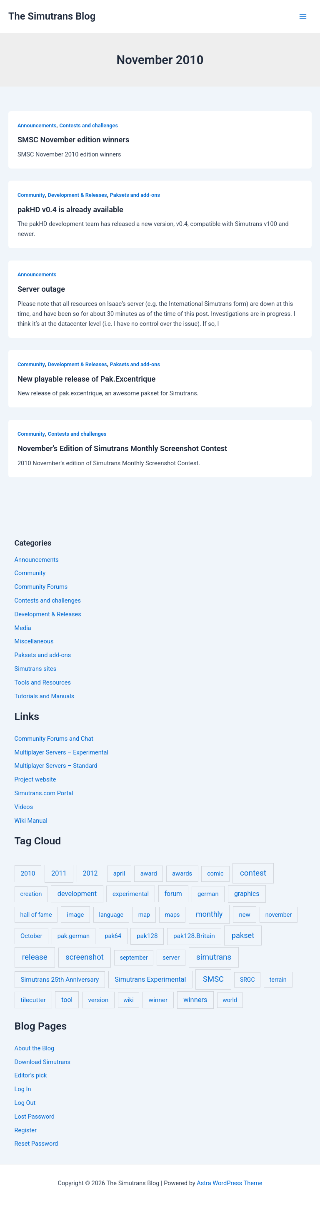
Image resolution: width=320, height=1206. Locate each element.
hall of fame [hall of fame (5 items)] (36, 914)
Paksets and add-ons (135, 195)
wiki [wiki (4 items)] (128, 1000)
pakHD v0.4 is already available (70, 209)
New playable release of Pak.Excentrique (86, 379)
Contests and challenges (88, 125)
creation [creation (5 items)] (31, 894)
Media (23, 628)
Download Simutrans (42, 1062)
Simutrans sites (36, 668)
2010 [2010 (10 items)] (28, 873)
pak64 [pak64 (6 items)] (113, 936)
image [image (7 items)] (75, 914)
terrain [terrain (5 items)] (278, 979)
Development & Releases (77, 195)
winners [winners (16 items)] (195, 1000)
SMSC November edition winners (73, 139)
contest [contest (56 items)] (253, 873)
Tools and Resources (43, 682)
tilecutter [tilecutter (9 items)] (32, 1000)
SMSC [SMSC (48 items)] (213, 979)
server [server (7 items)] (171, 957)
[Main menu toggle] (303, 16)
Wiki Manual (31, 820)
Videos (24, 807)
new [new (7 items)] (244, 914)
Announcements (37, 125)
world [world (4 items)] (229, 1000)
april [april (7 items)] (119, 873)
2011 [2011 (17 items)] (59, 873)
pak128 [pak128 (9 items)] (147, 936)
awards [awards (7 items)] (182, 873)
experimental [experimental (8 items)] (130, 894)
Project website (35, 779)
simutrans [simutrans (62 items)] (213, 957)
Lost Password (35, 1116)
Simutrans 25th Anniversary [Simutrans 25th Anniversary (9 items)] (59, 979)
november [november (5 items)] (278, 914)
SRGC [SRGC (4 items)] (247, 979)
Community (31, 195)
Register (26, 1130)
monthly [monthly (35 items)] (209, 914)
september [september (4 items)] (134, 957)
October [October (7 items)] (31, 936)
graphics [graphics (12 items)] (246, 894)
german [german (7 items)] (208, 894)
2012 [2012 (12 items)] (90, 873)
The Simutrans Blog (51, 16)
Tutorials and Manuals (45, 696)
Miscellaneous (34, 641)
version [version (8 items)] (98, 1000)
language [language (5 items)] (111, 914)
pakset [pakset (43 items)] (243, 935)
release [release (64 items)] (35, 957)
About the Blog (35, 1048)
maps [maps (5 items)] (172, 914)
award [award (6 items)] (148, 873)
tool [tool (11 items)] (66, 1000)
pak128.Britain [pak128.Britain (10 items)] (194, 936)
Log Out (25, 1103)
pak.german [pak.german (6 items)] (74, 936)
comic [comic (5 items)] (215, 873)
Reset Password (36, 1143)
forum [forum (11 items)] (173, 894)
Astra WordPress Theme (229, 1183)
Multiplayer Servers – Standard (56, 765)
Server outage (41, 289)
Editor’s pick (31, 1075)
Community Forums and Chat (54, 738)
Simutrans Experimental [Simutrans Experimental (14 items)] (150, 979)
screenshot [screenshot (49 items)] (84, 957)
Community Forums (41, 587)
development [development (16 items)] (77, 894)
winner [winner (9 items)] (158, 1000)
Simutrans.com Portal (44, 793)
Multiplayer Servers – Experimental (61, 752)
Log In (23, 1089)
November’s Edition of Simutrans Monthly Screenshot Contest (122, 448)
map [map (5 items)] (144, 914)
